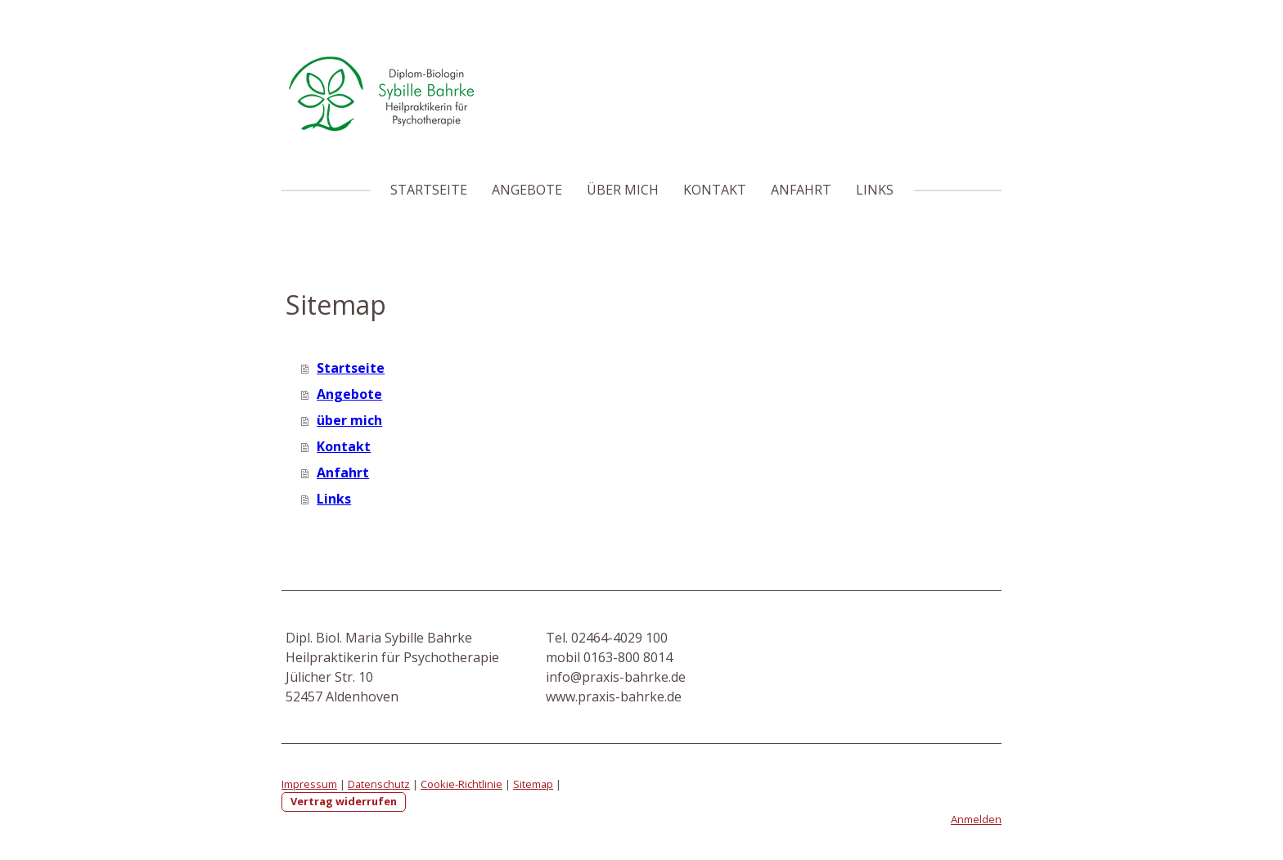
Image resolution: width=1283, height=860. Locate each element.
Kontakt (714, 190)
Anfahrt (801, 190)
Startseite (428, 190)
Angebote (527, 190)
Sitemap (533, 784)
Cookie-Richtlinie (461, 784)
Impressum (309, 784)
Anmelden (976, 819)
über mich (623, 190)
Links (875, 190)
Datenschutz (379, 784)
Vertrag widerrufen (343, 801)
